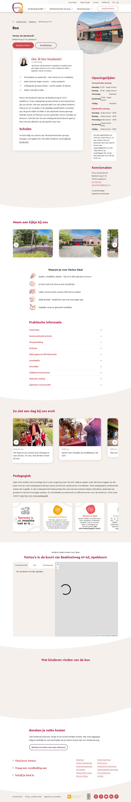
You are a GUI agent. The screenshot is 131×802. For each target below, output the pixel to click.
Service (95, 2)
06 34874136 (96, 182)
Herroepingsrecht (103, 773)
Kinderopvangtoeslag (84, 766)
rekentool (96, 736)
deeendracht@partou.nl (101, 185)
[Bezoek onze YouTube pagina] (106, 796)
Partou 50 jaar (85, 2)
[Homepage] (13, 21)
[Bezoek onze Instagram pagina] (96, 796)
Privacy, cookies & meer (33, 797)
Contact (100, 776)
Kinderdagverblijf (35, 9)
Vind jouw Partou (25, 760)
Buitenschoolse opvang (60, 9)
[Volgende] (114, 245)
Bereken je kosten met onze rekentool (48, 747)
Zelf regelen (80, 770)
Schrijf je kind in (23, 45)
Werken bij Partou (104, 760)
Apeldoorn (32, 22)
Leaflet (96, 635)
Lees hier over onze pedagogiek (34, 496)
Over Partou (73, 2)
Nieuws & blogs (82, 776)
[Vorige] (16, 245)
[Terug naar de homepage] (17, 7)
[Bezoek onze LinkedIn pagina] (111, 796)
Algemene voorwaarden (52, 797)
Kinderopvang (21, 22)
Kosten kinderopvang (84, 763)
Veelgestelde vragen (84, 773)
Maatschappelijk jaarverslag (107, 770)
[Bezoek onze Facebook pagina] (101, 796)
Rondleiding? (46, 45)
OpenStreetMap (106, 635)
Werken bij (105, 2)
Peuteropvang (83, 9)
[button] (57, 564)
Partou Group (102, 763)
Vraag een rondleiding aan (31, 768)
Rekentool (80, 760)
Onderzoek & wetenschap (106, 766)
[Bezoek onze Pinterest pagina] (116, 796)
